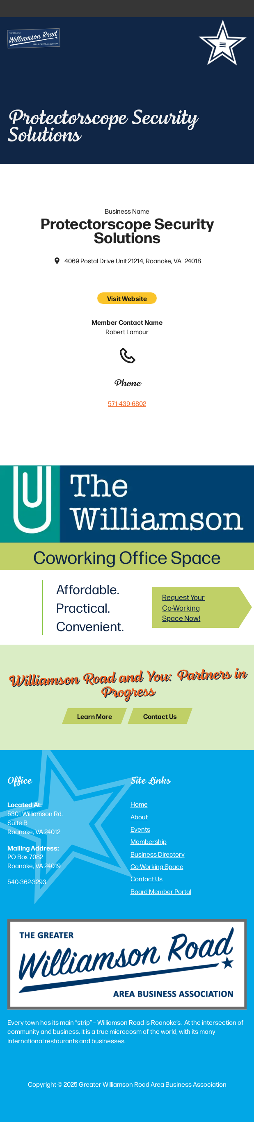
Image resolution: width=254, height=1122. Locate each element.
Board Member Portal (160, 891)
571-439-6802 (127, 403)
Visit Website (127, 298)
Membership (148, 841)
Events (140, 829)
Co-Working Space (156, 866)
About (139, 816)
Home (139, 804)
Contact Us (146, 878)
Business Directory (157, 854)
